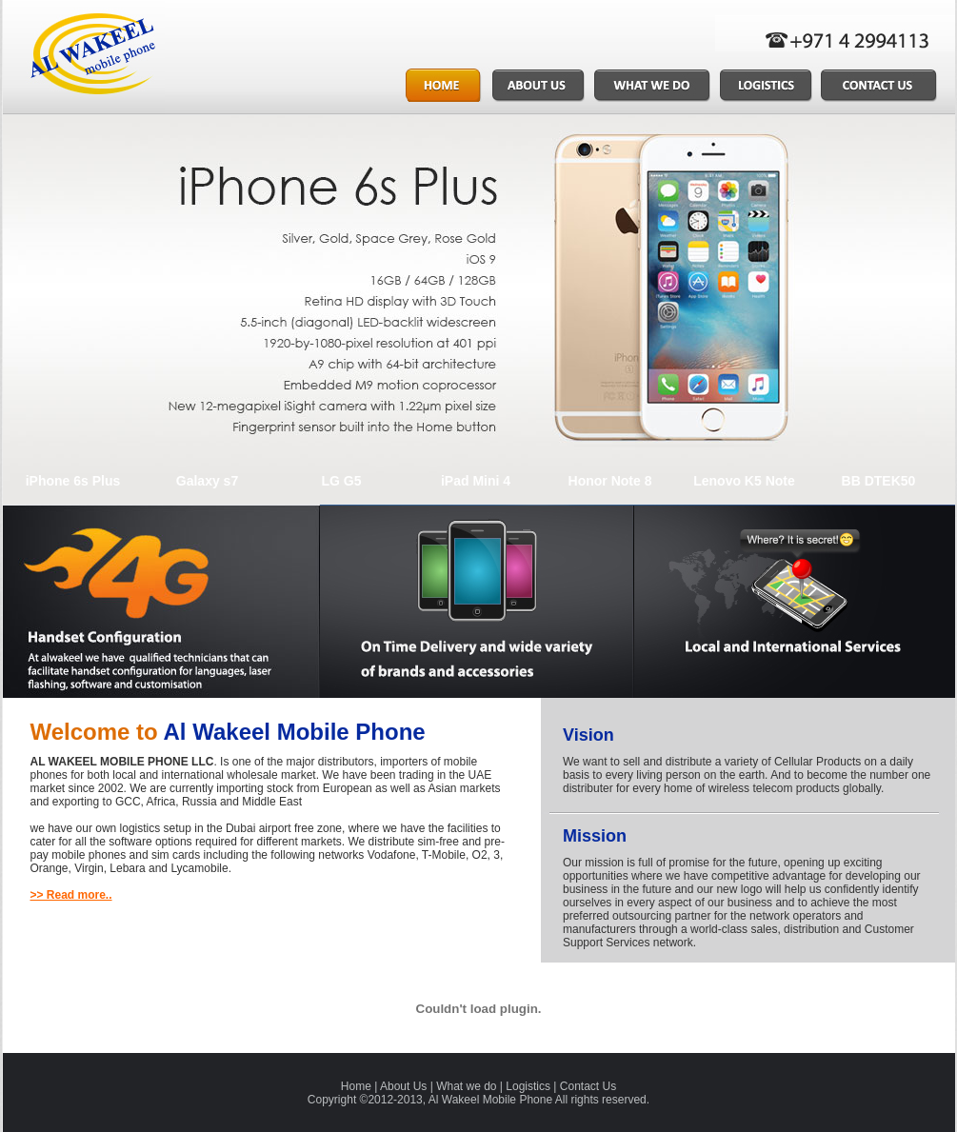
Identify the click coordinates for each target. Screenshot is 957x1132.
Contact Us (588, 1086)
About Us (403, 1086)
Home (356, 1086)
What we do (466, 1086)
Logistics (528, 1086)
